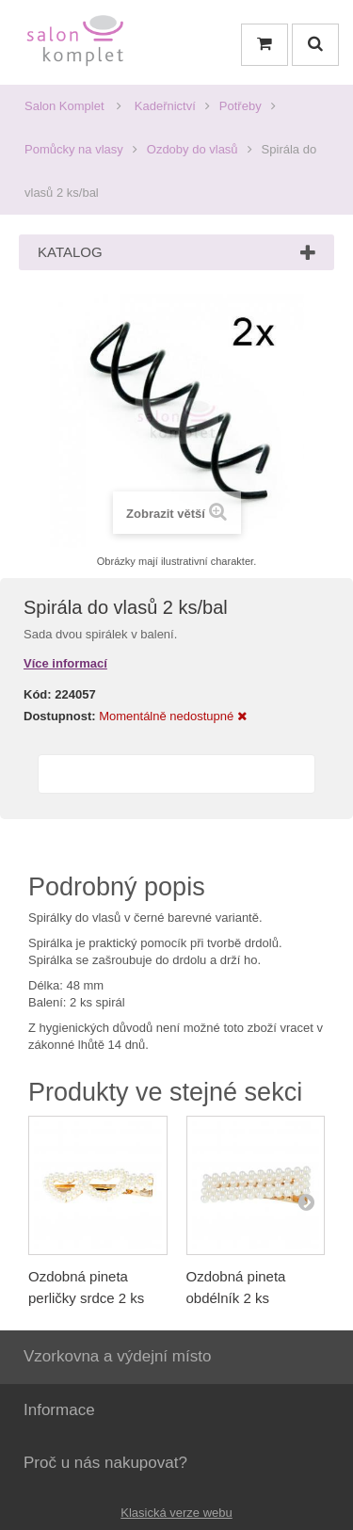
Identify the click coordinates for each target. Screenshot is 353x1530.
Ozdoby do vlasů (192, 149)
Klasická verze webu (176, 1513)
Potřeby (240, 106)
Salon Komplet (64, 106)
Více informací (65, 663)
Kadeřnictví (165, 106)
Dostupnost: (60, 716)
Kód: (38, 694)
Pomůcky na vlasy (73, 149)
